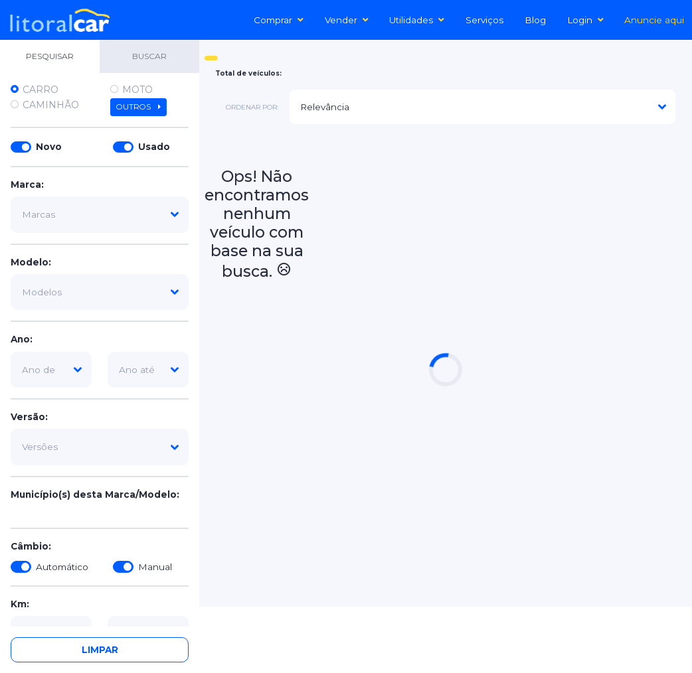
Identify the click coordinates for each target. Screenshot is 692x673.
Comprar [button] (278, 20)
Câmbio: (31, 546)
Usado (154, 146)
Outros (138, 107)
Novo (49, 146)
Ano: (22, 339)
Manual (155, 566)
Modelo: (31, 262)
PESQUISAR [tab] (50, 56)
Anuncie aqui (654, 20)
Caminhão (51, 105)
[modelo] (100, 292)
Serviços (484, 20)
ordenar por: (252, 107)
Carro (40, 90)
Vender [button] (347, 20)
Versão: (29, 416)
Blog (535, 20)
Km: (20, 604)
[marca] (100, 214)
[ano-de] (51, 370)
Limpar (100, 649)
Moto (137, 90)
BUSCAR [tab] (149, 56)
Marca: (27, 184)
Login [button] (585, 20)
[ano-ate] (148, 370)
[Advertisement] (500, 228)
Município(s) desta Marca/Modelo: (95, 494)
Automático (62, 566)
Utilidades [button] (416, 20)
